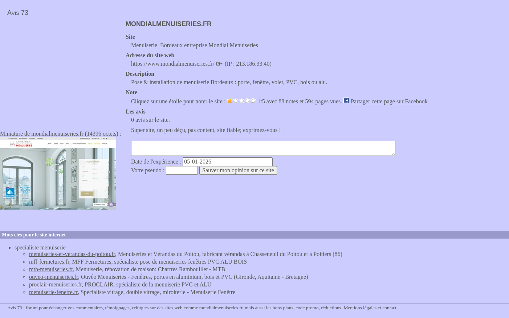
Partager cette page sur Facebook (389, 101)
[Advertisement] (61, 71)
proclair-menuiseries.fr (55, 284)
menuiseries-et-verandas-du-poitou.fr (72, 254)
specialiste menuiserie (40, 247)
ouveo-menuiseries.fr (53, 277)
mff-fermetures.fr (49, 262)
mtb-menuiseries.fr (51, 269)
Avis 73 (17, 12)
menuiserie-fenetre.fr (53, 292)
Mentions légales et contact (369, 307)
